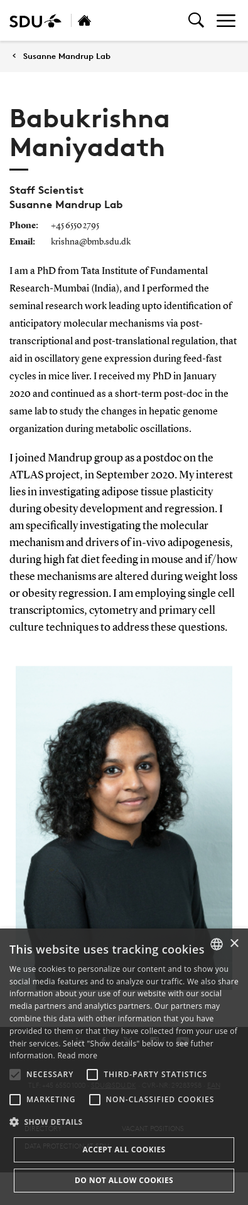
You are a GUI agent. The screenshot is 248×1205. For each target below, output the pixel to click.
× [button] (234, 944)
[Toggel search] (196, 20)
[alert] (124, 1067)
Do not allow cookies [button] (124, 1180)
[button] (15, 1074)
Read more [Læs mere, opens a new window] (77, 1055)
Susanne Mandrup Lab (67, 56)
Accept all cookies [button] (123, 1149)
